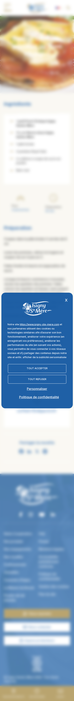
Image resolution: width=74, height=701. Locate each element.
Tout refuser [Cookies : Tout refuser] (37, 379)
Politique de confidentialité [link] (39, 397)
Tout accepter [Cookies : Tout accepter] (37, 368)
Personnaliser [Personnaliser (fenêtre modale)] (37, 389)
